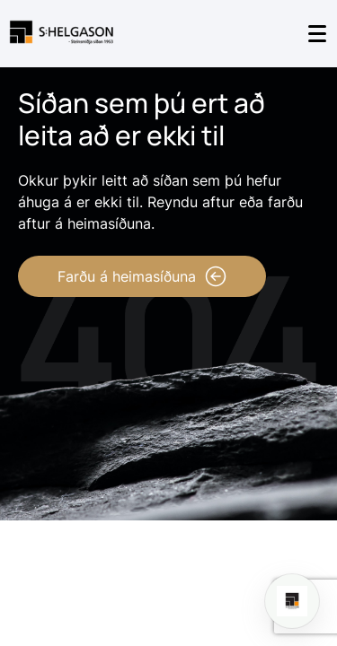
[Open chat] (292, 601)
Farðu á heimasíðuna (142, 276)
